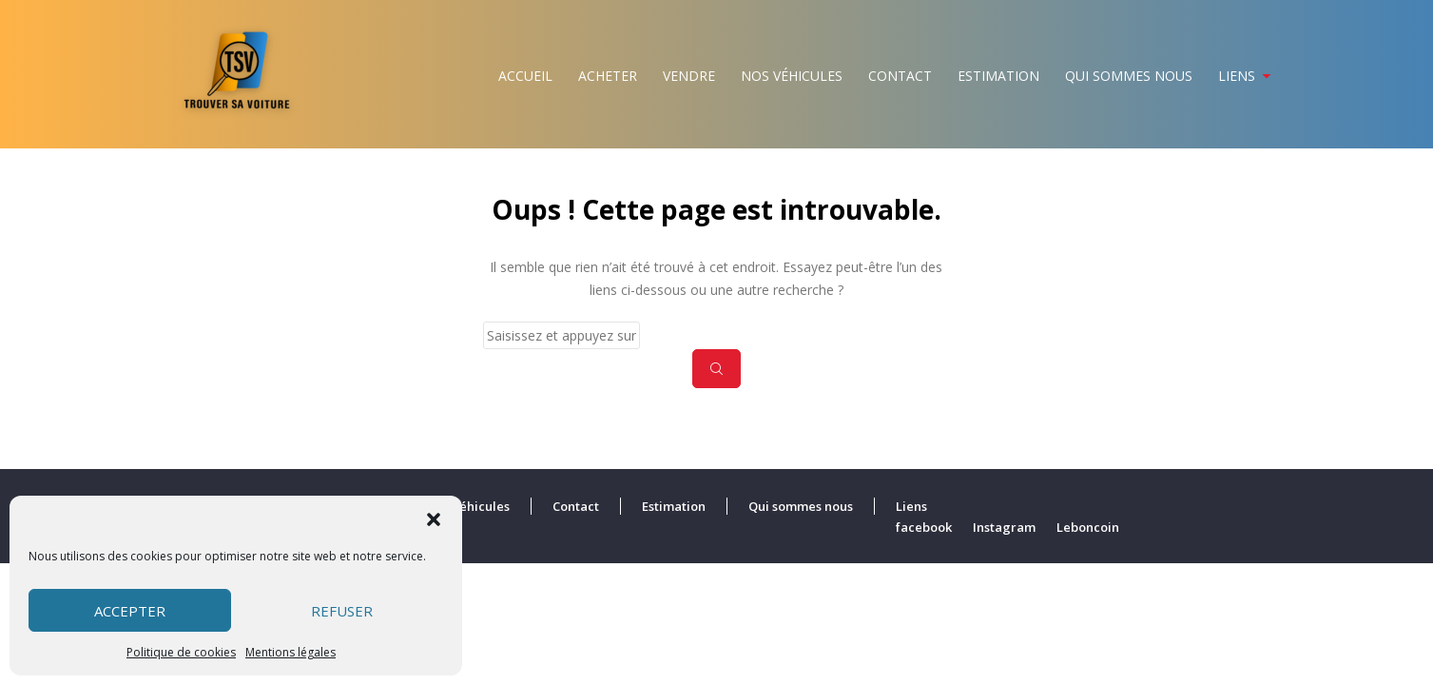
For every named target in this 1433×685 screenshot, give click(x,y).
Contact (900, 76)
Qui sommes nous (1128, 76)
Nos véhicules (791, 76)
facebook (924, 527)
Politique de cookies (181, 652)
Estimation (998, 76)
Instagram (1004, 527)
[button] (433, 519)
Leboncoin (1087, 527)
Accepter (129, 610)
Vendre (689, 76)
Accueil (525, 76)
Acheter (607, 76)
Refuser (342, 610)
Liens (1236, 76)
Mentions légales (290, 652)
